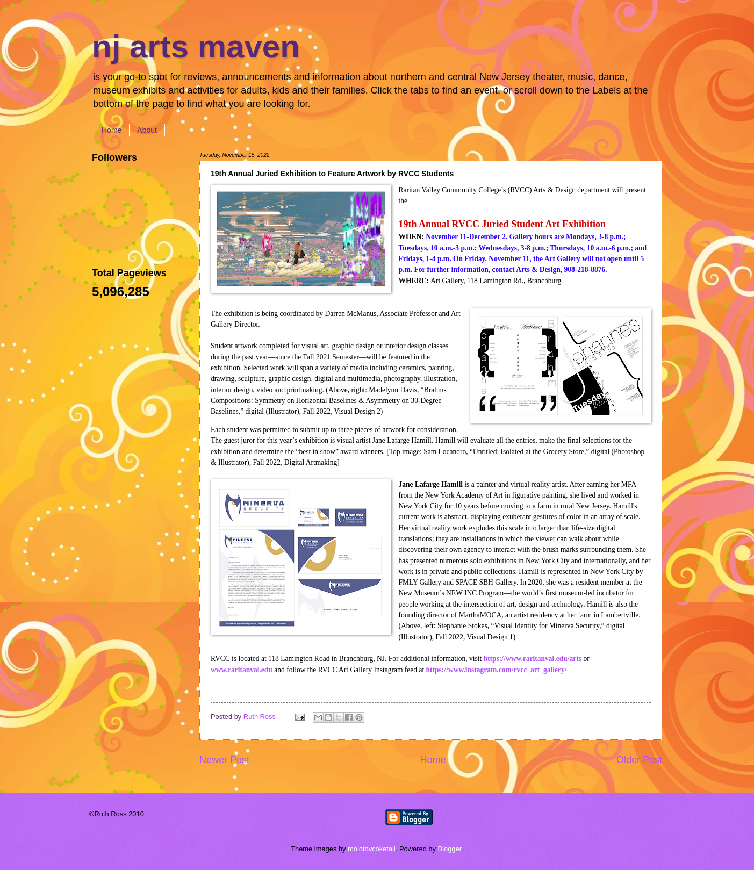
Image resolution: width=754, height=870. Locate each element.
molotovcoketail (372, 849)
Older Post (639, 759)
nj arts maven (196, 46)
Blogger (450, 849)
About (147, 130)
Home (111, 130)
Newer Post (224, 759)
